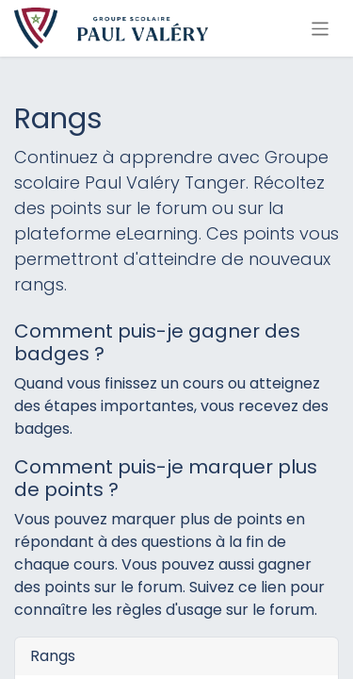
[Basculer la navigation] (320, 27)
